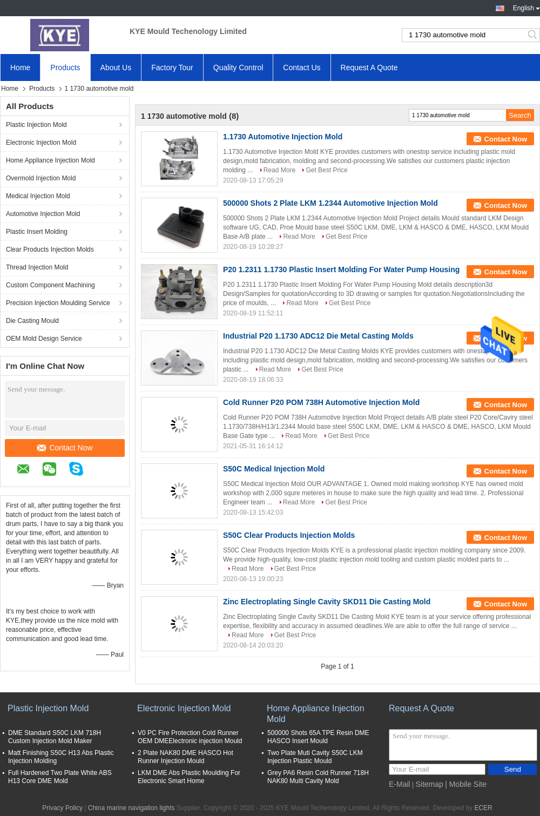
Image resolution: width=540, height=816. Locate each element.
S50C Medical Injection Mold (274, 468)
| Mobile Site (466, 784)
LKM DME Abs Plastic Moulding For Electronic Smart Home (189, 777)
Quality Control (238, 67)
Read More (279, 170)
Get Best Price (326, 170)
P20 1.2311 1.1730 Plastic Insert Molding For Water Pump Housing (341, 269)
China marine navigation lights (131, 808)
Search (533, 35)
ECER (483, 808)
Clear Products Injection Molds (50, 249)
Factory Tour (172, 67)
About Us (116, 67)
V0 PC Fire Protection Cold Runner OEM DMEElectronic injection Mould (190, 737)
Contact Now (64, 447)
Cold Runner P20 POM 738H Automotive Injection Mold (321, 402)
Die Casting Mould (32, 321)
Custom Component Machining (50, 285)
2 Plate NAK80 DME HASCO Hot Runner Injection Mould (185, 757)
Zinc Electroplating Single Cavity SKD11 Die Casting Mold (326, 601)
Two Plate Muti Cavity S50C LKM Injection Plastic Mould (315, 757)
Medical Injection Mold (38, 196)
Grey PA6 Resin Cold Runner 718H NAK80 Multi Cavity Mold (318, 777)
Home (20, 67)
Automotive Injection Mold (43, 214)
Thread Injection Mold (37, 267)
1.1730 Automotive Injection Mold (282, 136)
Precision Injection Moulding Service (58, 303)
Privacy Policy (62, 808)
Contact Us (301, 67)
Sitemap (429, 784)
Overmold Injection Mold (41, 178)
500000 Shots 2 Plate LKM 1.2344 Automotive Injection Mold (330, 203)
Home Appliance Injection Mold (50, 160)
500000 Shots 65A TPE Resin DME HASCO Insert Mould (318, 737)
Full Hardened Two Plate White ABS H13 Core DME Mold (60, 777)
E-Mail (399, 784)
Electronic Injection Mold (41, 142)
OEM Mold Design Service (44, 338)
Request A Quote (369, 67)
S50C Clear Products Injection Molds (289, 535)
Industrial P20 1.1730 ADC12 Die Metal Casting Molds (318, 336)
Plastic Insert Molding (37, 231)
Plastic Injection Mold (36, 125)
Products (65, 67)
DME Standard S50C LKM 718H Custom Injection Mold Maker (54, 737)
